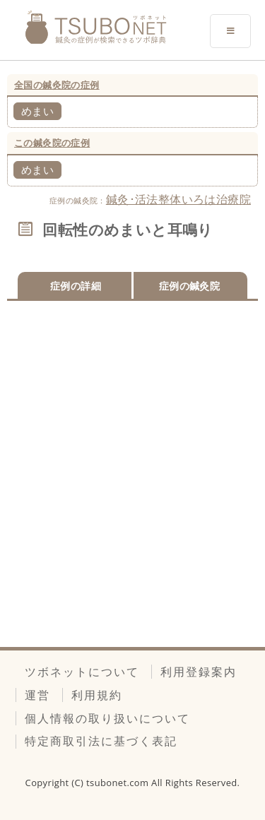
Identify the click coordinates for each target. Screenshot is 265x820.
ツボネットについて (82, 671)
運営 (37, 695)
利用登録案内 (198, 671)
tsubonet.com (118, 782)
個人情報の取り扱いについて (107, 718)
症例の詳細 (75, 285)
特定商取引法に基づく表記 (101, 741)
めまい (37, 111)
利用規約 (96, 695)
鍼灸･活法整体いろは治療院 (178, 199)
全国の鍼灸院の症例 (57, 84)
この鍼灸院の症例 (52, 142)
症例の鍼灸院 (189, 285)
